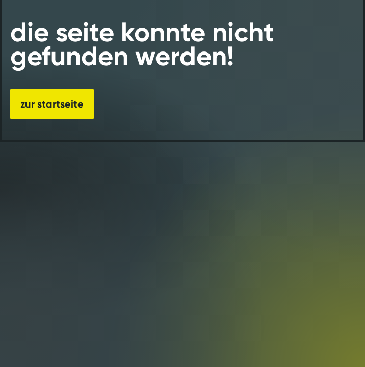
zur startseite (52, 104)
